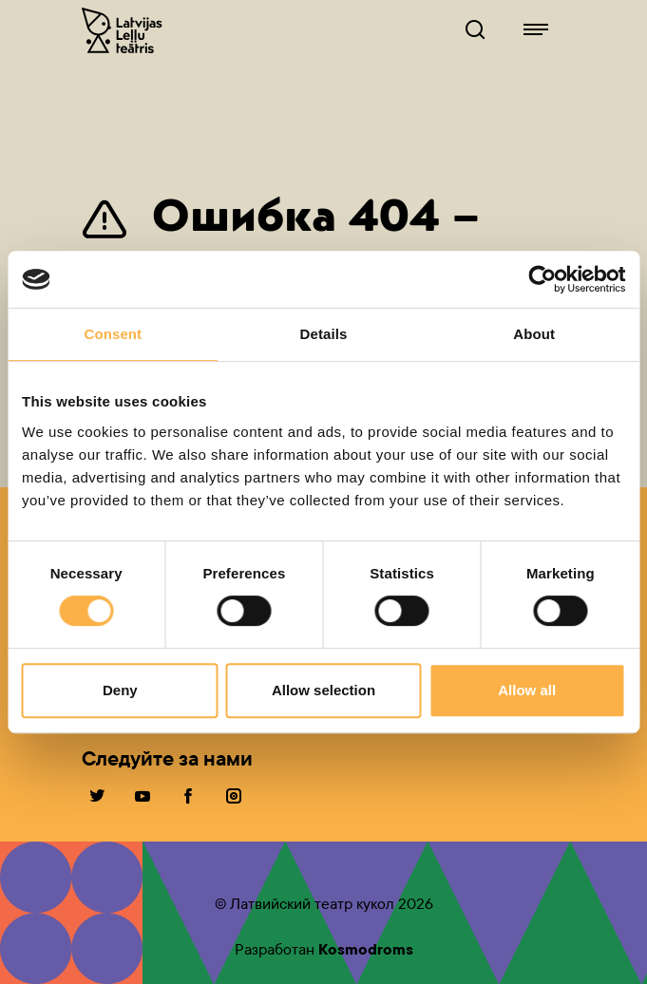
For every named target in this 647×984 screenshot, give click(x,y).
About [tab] (534, 334)
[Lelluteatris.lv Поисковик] (475, 30)
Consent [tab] (113, 334)
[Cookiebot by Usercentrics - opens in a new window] (542, 279)
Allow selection (323, 690)
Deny (120, 690)
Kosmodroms (365, 949)
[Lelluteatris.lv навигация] (535, 30)
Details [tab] (324, 334)
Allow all (527, 690)
